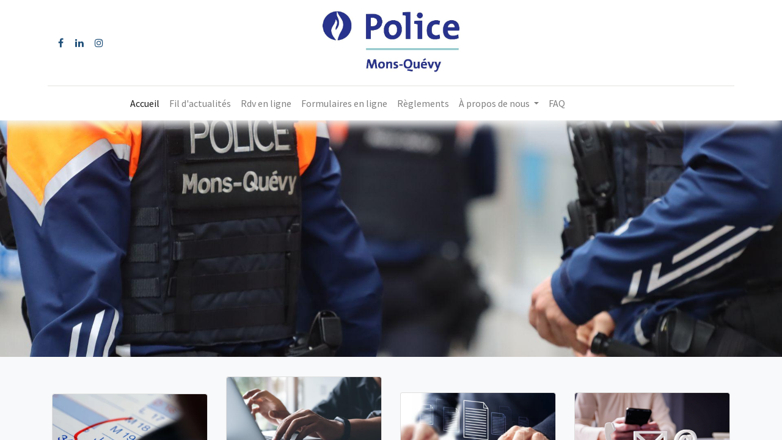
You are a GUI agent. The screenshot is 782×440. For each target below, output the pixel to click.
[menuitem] (144, 103)
